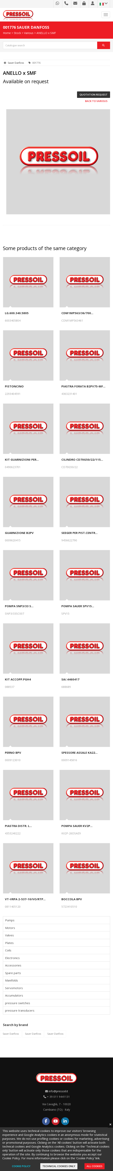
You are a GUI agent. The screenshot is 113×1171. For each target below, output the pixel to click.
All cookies (94, 1166)
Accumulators (14, 995)
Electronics (12, 958)
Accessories (13, 965)
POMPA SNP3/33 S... (19, 606)
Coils (8, 950)
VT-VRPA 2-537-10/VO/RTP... (25, 899)
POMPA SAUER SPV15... (77, 606)
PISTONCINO (14, 386)
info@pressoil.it (58, 1091)
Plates (9, 943)
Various (28, 33)
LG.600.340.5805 (17, 313)
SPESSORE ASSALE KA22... (79, 752)
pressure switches (17, 1003)
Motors (10, 928)
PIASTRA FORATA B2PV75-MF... (83, 386)
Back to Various (96, 101)
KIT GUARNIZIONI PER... (22, 459)
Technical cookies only (58, 1166)
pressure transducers (19, 1010)
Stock (17, 33)
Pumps (9, 920)
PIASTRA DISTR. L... (18, 826)
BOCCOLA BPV (71, 899)
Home (7, 33)
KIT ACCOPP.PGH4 (18, 679)
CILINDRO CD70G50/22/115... (82, 459)
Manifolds (11, 980)
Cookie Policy (21, 1166)
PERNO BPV (13, 752)
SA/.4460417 (70, 679)
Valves (9, 935)
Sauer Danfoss (16, 62)
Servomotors (14, 988)
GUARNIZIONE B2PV (19, 533)
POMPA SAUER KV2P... (76, 826)
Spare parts (13, 973)
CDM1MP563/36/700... (77, 313)
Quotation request (94, 94)
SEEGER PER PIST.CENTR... (79, 533)
